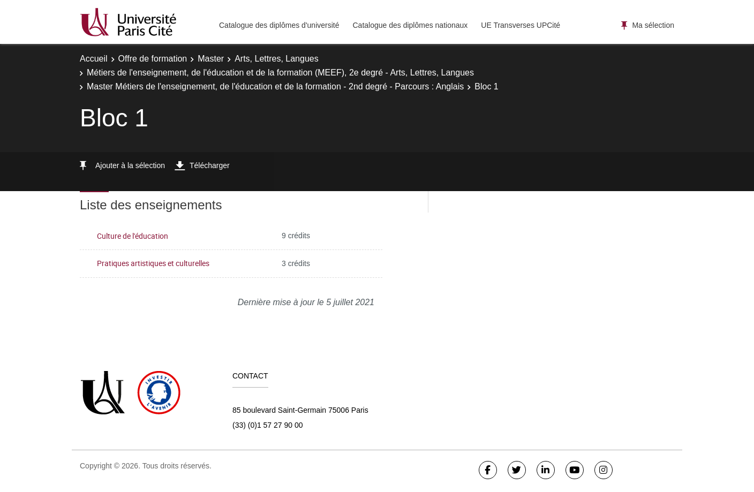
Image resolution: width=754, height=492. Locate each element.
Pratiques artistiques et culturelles (153, 263)
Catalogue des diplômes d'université (279, 25)
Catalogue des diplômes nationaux (410, 25)
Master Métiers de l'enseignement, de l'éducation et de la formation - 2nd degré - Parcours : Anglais (275, 86)
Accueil (94, 58)
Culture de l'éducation (132, 236)
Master (211, 58)
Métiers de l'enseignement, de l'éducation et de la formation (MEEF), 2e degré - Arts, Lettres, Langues (280, 72)
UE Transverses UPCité (520, 25)
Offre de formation (152, 58)
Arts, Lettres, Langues (277, 58)
